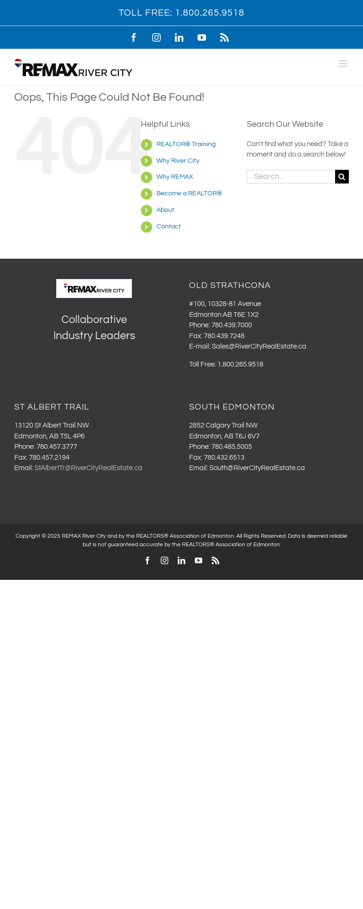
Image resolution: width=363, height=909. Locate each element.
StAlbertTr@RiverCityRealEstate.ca (88, 468)
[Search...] (291, 177)
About (165, 210)
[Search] (342, 177)
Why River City (177, 160)
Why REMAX (174, 177)
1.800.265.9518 (209, 12)
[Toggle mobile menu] (344, 64)
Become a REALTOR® (189, 193)
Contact (168, 226)
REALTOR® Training (186, 144)
